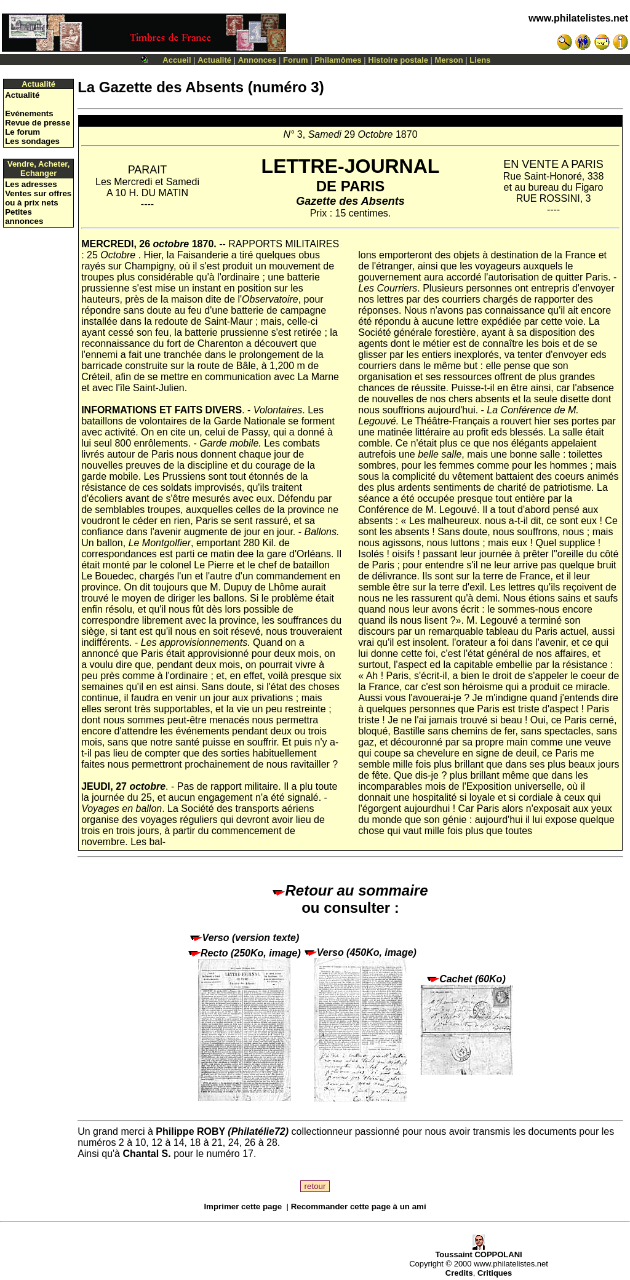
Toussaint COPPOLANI (478, 1250)
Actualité (214, 60)
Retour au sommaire (350, 890)
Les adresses (31, 184)
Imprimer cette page (243, 1206)
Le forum (22, 132)
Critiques (494, 1273)
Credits (459, 1273)
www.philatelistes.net (578, 18)
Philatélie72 (258, 1131)
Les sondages (32, 141)
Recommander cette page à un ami (358, 1206)
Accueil (176, 60)
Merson (449, 60)
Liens (479, 60)
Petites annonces (24, 216)
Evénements (29, 113)
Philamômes (338, 60)
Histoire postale (398, 60)
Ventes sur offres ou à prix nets (38, 198)
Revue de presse (37, 122)
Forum (295, 60)
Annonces (257, 60)
